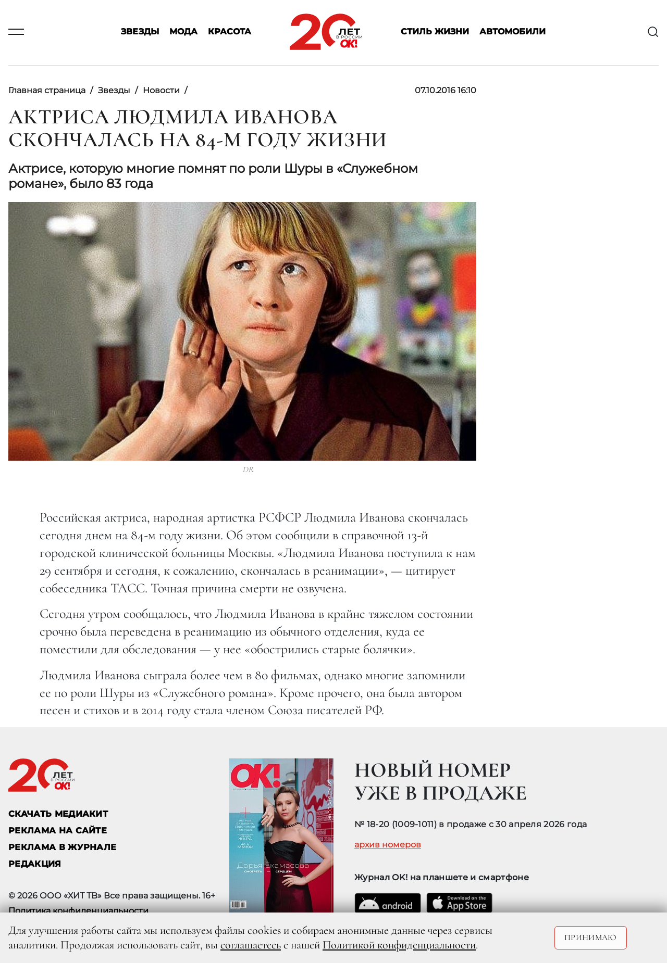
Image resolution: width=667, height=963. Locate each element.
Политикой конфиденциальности (399, 945)
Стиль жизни (435, 32)
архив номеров (387, 845)
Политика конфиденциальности (78, 911)
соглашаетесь (250, 945)
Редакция (34, 864)
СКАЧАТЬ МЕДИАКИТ (58, 814)
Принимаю (590, 937)
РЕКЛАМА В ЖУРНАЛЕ (62, 847)
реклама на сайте (57, 830)
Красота (229, 32)
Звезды (140, 32)
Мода (183, 32)
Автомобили (512, 32)
